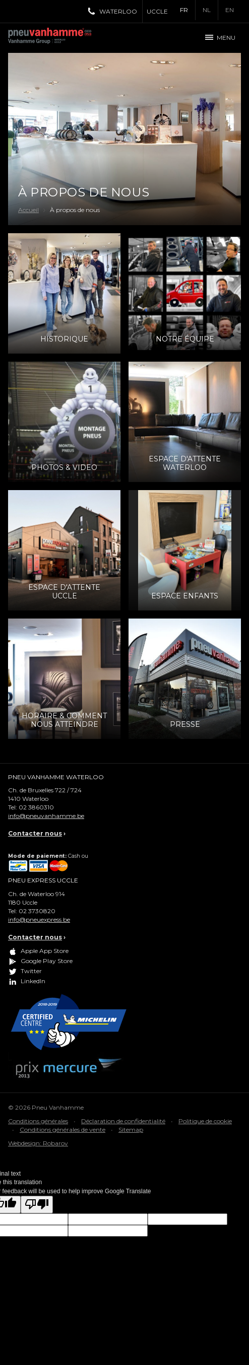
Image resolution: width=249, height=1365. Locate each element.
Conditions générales (38, 1121)
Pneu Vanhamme (53, 38)
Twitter (31, 971)
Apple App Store (45, 950)
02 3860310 (36, 807)
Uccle (157, 11)
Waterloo (118, 11)
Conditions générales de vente (62, 1129)
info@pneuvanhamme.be (46, 816)
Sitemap (130, 1129)
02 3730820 (37, 911)
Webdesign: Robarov (38, 1143)
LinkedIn (33, 981)
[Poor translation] (37, 1204)
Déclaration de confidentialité (123, 1121)
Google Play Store (47, 961)
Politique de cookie (205, 1121)
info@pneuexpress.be (39, 919)
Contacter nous (35, 833)
